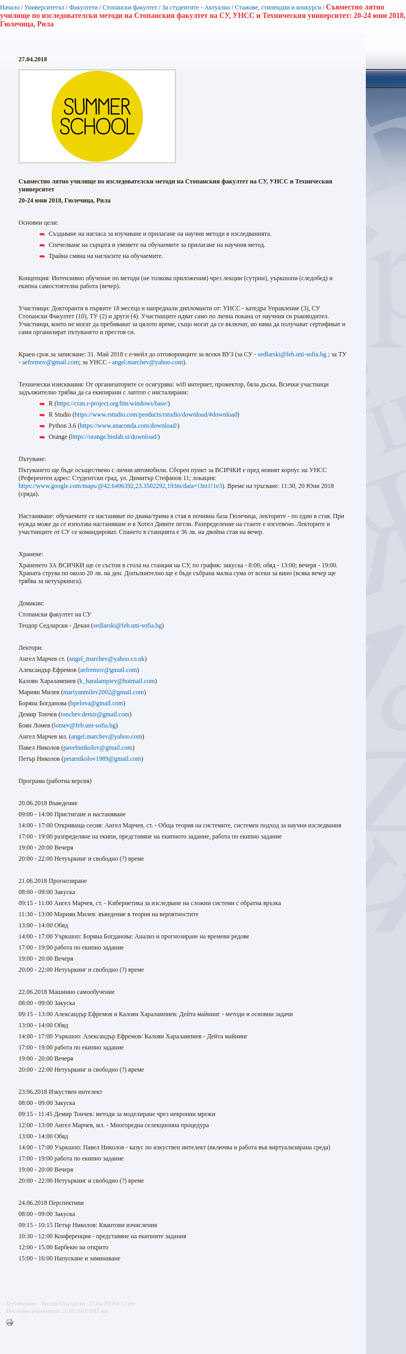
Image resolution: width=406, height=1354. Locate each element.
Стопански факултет (130, 7)
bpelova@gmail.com (96, 703)
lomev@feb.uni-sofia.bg (85, 725)
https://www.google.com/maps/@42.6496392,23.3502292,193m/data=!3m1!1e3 (120, 486)
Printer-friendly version (12, 1323)
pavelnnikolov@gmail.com (98, 747)
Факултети (83, 7)
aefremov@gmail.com (50, 362)
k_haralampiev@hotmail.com (117, 681)
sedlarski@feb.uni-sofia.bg (292, 354)
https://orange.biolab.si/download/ (114, 436)
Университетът (44, 7)
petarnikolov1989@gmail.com (102, 758)
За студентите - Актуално (196, 7)
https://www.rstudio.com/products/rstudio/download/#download (156, 414)
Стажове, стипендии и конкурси (278, 7)
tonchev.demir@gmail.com (95, 714)
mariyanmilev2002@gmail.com (103, 692)
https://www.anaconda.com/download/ (129, 425)
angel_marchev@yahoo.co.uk (107, 658)
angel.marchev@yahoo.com (147, 362)
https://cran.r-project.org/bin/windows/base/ (112, 403)
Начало (10, 7)
